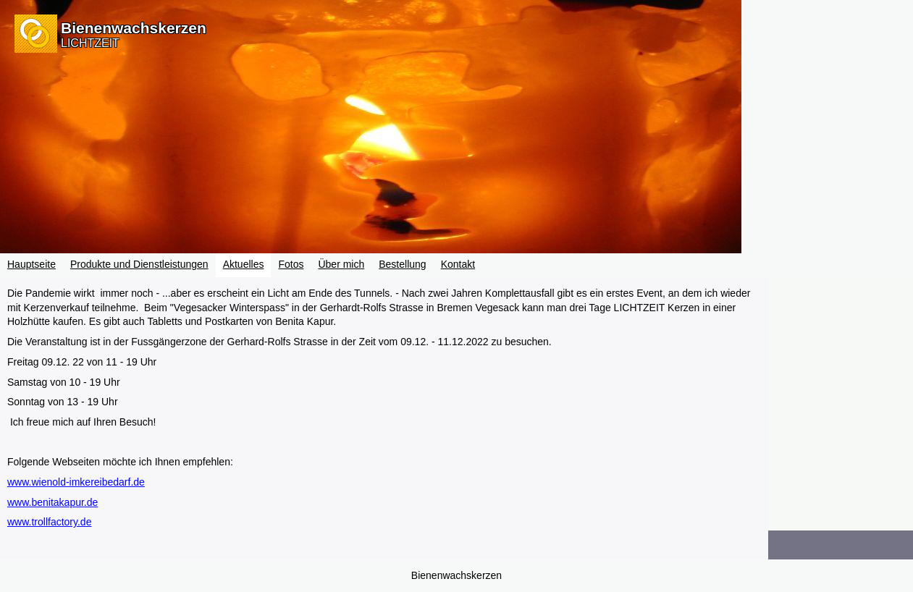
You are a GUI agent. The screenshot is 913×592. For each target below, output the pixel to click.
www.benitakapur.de (52, 502)
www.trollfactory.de (49, 522)
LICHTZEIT (90, 43)
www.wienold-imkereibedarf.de (76, 482)
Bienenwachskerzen (133, 28)
